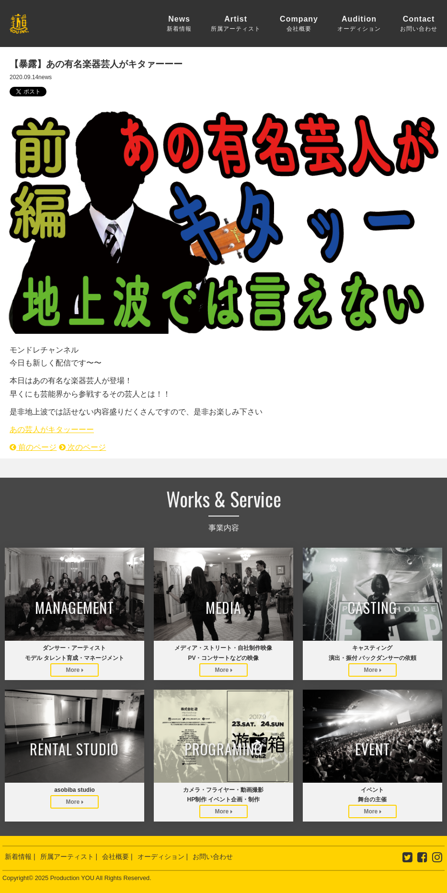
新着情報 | (20, 856)
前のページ (33, 447)
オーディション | (163, 856)
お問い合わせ (213, 856)
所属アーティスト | (69, 856)
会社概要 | (117, 856)
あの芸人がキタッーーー (52, 429)
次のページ (82, 447)
